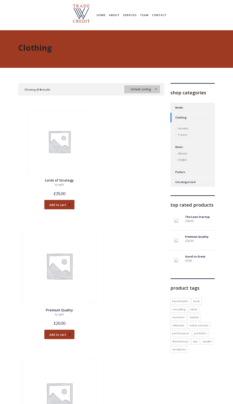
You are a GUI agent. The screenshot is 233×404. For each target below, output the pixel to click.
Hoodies (183, 128)
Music (179, 147)
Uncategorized (185, 182)
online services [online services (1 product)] (199, 325)
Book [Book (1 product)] (196, 301)
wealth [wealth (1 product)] (207, 341)
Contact (159, 15)
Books (179, 107)
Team (144, 15)
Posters (180, 172)
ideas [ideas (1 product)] (193, 309)
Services (130, 15)
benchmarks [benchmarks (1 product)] (180, 301)
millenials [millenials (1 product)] (178, 325)
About (114, 15)
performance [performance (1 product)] (180, 333)
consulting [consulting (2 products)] (178, 309)
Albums (182, 153)
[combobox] (142, 89)
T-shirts (182, 135)
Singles (182, 160)
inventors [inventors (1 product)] (178, 317)
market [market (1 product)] (193, 317)
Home (101, 15)
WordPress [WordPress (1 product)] (179, 349)
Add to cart (43, 182)
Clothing (181, 117)
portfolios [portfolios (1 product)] (200, 333)
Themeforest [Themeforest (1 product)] (180, 341)
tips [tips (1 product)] (195, 341)
